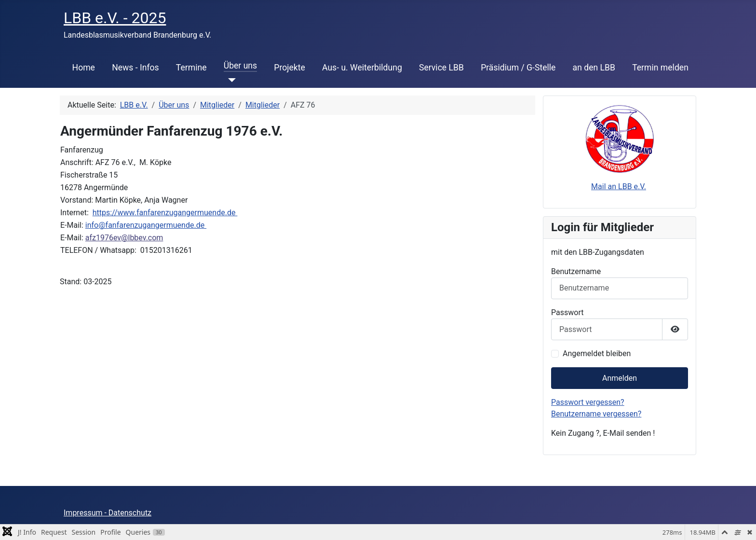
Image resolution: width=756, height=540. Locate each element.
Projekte (289, 67)
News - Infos (135, 67)
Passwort (567, 312)
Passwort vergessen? (587, 402)
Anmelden (619, 378)
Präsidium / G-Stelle (518, 67)
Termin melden (660, 67)
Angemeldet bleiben (597, 353)
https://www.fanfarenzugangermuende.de (165, 212)
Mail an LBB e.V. (618, 186)
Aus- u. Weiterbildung (362, 67)
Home (83, 67)
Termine (191, 67)
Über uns (240, 65)
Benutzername (576, 271)
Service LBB (441, 67)
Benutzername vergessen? (596, 413)
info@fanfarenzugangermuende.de (145, 225)
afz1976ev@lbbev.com (124, 237)
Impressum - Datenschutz (107, 512)
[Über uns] (230, 80)
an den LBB (594, 67)
